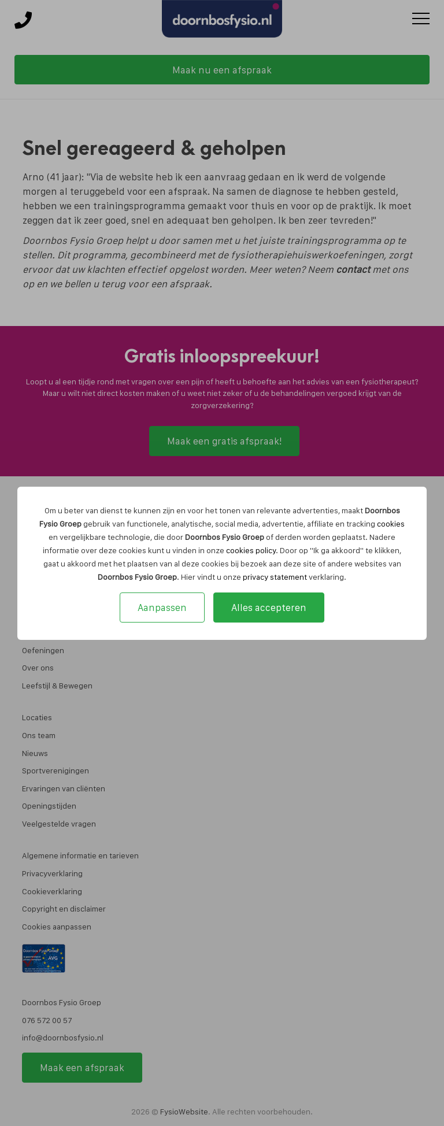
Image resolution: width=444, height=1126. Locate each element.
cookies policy (251, 550)
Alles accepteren (268, 607)
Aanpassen (162, 607)
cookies (391, 523)
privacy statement (275, 576)
